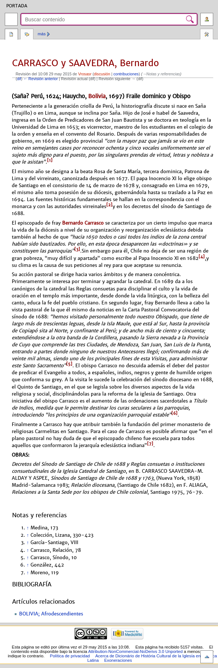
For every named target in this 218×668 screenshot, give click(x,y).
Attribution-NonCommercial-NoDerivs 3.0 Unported (135, 651)
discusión (102, 74)
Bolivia (97, 96)
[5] (69, 364)
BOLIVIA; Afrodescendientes (51, 614)
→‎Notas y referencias (161, 74)
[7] (150, 443)
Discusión (27, 35)
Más (42, 34)
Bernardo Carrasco (83, 223)
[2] (109, 204)
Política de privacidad (70, 656)
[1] (50, 160)
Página (11, 35)
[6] (174, 413)
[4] (202, 256)
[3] (77, 249)
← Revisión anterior (41, 78)
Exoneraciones (118, 660)
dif (19, 78)
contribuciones (126, 74)
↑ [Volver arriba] (27, 528)
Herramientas (206, 35)
